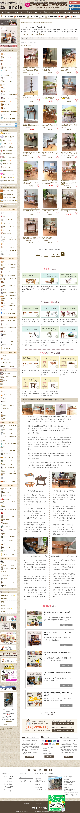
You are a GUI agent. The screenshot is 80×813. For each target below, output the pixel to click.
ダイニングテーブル (7, 70)
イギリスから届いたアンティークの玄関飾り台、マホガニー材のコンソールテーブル (31, 126)
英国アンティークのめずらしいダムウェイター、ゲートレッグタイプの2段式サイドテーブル (69, 154)
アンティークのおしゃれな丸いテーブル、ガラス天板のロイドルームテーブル (50, 210)
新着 (8, 12)
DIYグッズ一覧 (5, 558)
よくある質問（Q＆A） (25, 781)
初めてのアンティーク (41, 781)
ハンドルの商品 (36, 22)
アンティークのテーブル (46, 22)
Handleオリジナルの (9, 197)
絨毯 (68, 16)
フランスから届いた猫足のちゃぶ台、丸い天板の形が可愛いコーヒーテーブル (69, 126)
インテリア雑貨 (7, 787)
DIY (4, 789)
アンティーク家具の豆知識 (6, 728)
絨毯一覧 (4, 370)
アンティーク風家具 (52, 16)
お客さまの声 (22, 777)
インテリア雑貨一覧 (7, 485)
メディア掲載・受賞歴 (41, 789)
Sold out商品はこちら (4, 729)
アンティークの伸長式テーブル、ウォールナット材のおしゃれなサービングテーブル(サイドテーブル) (31, 210)
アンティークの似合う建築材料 (10, 187)
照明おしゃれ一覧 (6, 387)
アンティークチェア (8, 16)
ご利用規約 (26, 803)
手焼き (9, 191)
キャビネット (9, 781)
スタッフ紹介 (39, 787)
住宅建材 (75, 16)
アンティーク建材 (8, 791)
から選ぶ (5, 133)
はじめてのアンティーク (36, 12)
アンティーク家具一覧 (8, 50)
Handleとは (38, 778)
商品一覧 (5, 206)
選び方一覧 (5, 130)
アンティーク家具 (21, 16)
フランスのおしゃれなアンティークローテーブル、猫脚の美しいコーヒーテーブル (50, 97)
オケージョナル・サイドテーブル (9, 75)
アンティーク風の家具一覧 (8, 317)
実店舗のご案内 (68, 777)
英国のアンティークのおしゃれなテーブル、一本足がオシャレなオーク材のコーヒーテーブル (69, 210)
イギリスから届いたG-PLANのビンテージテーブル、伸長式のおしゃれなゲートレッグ (50, 182)
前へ (22, 45)
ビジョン (38, 776)
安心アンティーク (20, 12)
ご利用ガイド (66, 12)
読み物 (48, 12)
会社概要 (56, 12)
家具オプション (6, 592)
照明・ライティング (8, 786)
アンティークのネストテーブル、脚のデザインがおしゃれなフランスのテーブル (50, 126)
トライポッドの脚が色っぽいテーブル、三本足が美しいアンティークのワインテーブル (50, 69)
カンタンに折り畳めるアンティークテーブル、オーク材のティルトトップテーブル (50, 239)
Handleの (8, 194)
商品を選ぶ (5, 773)
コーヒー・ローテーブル (7, 72)
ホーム (2, 12)
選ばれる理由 (39, 780)
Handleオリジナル (9, 200)
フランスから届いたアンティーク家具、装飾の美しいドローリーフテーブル (69, 97)
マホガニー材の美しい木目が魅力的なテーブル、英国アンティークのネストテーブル (69, 69)
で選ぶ (7, 147)
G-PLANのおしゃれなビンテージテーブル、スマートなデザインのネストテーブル (31, 182)
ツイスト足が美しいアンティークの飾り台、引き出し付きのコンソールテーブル (31, 154)
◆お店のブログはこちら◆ (8, 724)
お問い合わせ (76, 12)
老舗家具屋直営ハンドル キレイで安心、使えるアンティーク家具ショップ (12, 6)
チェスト (8, 780)
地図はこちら (9, 721)
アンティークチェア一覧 (8, 209)
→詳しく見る (74, 795)
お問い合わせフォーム (71, 794)
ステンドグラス (7, 783)
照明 (43, 16)
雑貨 (62, 16)
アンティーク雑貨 (33, 16)
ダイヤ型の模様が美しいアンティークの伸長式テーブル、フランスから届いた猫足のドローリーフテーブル (69, 182)
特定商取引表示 (38, 803)
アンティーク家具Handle (26, 22)
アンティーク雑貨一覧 (7, 422)
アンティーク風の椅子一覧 (8, 352)
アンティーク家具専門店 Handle (44, 773)
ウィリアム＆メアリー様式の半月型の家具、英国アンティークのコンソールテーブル (31, 239)
